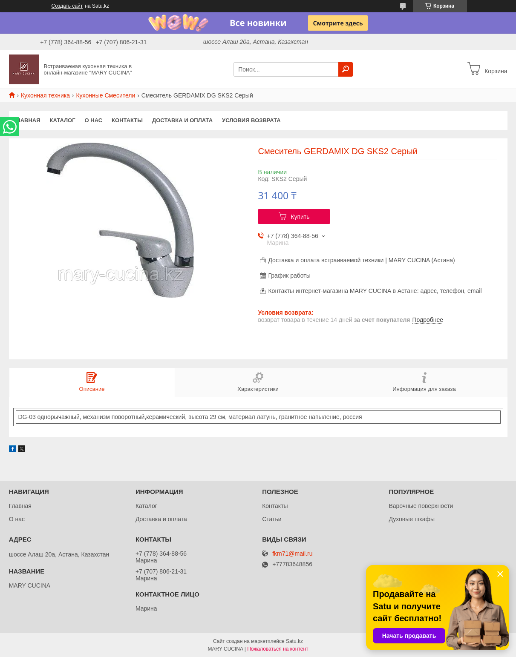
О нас (94, 120)
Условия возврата (251, 120)
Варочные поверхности (421, 505)
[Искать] (345, 69)
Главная (27, 120)
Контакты (127, 120)
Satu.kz (294, 641)
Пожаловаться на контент (277, 649)
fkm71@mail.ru (292, 554)
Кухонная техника (45, 95)
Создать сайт (67, 6)
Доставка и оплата (182, 120)
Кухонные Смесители (105, 95)
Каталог (62, 120)
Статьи (271, 519)
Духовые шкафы (412, 519)
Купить (300, 216)
